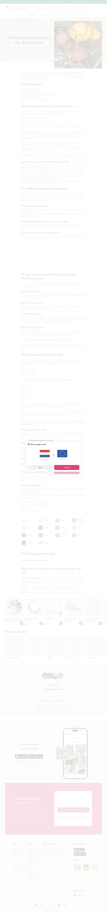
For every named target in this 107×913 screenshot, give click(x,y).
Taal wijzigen (66, 467)
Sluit (40, 467)
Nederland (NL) (45, 455)
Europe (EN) (62, 455)
